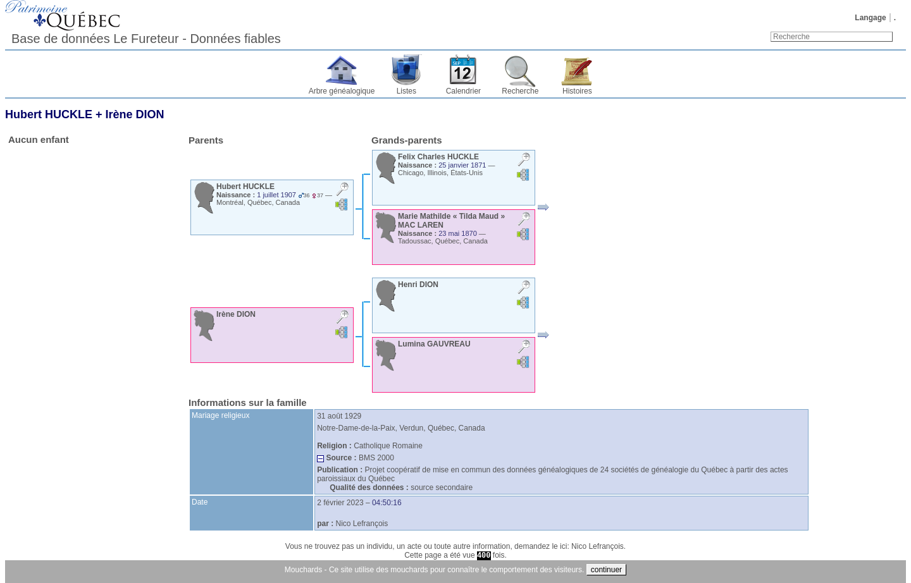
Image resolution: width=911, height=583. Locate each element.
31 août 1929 (339, 416)
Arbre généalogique (342, 91)
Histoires (577, 91)
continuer (606, 569)
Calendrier (463, 91)
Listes (406, 91)
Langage (870, 17)
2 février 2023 (340, 502)
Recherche (520, 91)
